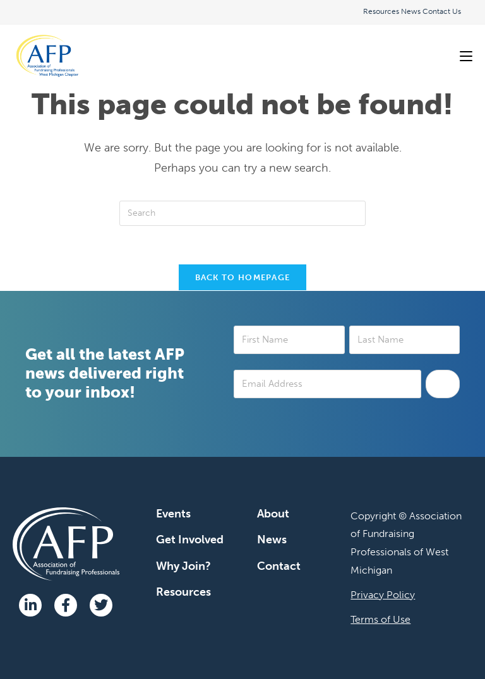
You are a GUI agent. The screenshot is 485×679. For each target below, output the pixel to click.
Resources (381, 11)
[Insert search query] (242, 213)
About (273, 514)
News (411, 11)
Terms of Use (380, 619)
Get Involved (190, 539)
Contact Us (441, 11)
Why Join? (183, 566)
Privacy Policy (382, 595)
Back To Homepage (242, 277)
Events (173, 514)
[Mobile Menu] (466, 56)
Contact (279, 566)
